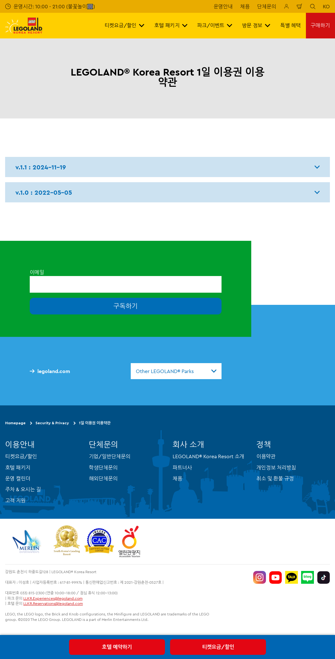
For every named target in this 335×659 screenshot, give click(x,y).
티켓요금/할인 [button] (124, 25)
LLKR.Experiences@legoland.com (52, 598)
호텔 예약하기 (117, 647)
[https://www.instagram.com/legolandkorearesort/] (259, 577)
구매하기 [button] (320, 25)
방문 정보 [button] (256, 25)
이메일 (37, 272)
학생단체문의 (103, 467)
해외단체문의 (103, 478)
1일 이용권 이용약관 (95, 422)
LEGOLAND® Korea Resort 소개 (208, 456)
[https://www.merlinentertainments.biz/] (27, 541)
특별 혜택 (290, 25)
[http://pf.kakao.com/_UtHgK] (291, 577)
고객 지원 (15, 500)
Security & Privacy (52, 422)
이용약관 (266, 456)
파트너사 (182, 467)
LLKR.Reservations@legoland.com (53, 603)
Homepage (15, 422)
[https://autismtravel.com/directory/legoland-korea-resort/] (99, 541)
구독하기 (125, 306)
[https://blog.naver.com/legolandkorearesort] (307, 577)
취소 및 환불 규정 (275, 478)
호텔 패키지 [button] (170, 25)
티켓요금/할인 (218, 647)
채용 (245, 6)
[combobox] (176, 371)
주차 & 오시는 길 (23, 489)
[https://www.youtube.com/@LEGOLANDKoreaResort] (275, 577)
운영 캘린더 (17, 478)
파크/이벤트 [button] (214, 25)
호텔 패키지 (17, 467)
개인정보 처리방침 (276, 467)
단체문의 (266, 6)
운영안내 (223, 6)
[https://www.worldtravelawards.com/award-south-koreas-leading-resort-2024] (66, 541)
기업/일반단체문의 (109, 456)
